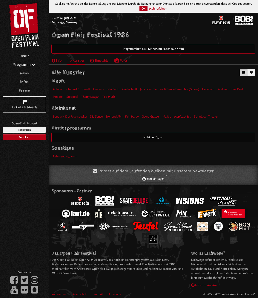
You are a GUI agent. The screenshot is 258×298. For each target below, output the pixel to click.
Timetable (99, 60)
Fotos (121, 60)
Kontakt (98, 294)
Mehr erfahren (158, 8)
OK (143, 8)
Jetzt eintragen (153, 178)
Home (24, 56)
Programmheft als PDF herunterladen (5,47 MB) (153, 49)
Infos (24, 82)
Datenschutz (80, 294)
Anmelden (24, 137)
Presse (24, 90)
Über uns (115, 294)
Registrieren (24, 129)
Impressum (58, 294)
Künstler (76, 60)
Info (57, 60)
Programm (24, 65)
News (24, 73)
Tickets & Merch (24, 105)
